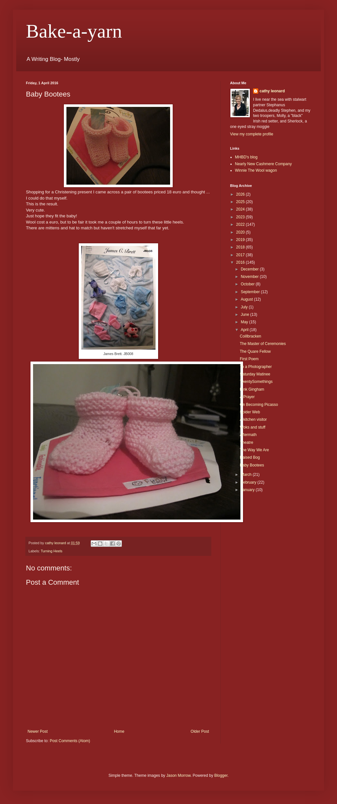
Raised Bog (250, 457)
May (245, 322)
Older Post (200, 731)
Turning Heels (52, 551)
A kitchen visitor (253, 419)
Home (119, 731)
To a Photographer (256, 366)
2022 (241, 224)
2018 (241, 247)
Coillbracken (250, 336)
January (248, 490)
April (245, 329)
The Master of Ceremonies (263, 343)
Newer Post (38, 731)
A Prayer (247, 397)
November (250, 276)
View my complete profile (251, 134)
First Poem (249, 359)
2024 (241, 209)
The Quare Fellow (255, 351)
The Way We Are (254, 450)
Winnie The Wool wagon (256, 170)
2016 (241, 262)
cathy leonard (272, 91)
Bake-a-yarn (74, 31)
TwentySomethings (256, 381)
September (251, 292)
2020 (241, 232)
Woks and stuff (252, 427)
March (247, 474)
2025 (241, 202)
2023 (241, 217)
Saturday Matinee (255, 374)
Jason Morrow (178, 775)
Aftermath (248, 434)
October (248, 284)
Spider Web (250, 412)
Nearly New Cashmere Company (263, 164)
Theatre (246, 442)
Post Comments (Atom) (70, 741)
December (250, 269)
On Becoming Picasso (259, 404)
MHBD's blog (246, 157)
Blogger (220, 775)
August (247, 299)
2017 (241, 255)
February (249, 482)
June (245, 314)
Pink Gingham (252, 389)
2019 (241, 239)
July (245, 307)
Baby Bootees (252, 465)
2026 (241, 194)
